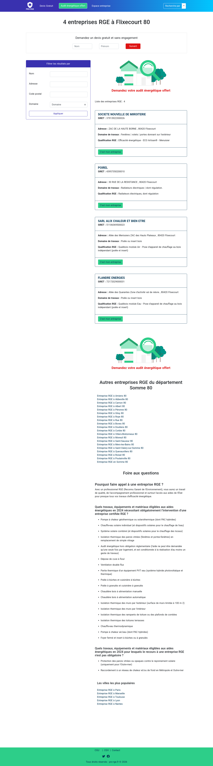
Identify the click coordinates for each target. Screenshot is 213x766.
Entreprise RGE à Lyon (108, 700)
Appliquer (58, 113)
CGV (106, 750)
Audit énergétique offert (73, 5)
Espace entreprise (101, 5)
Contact (116, 750)
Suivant (133, 46)
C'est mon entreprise (110, 152)
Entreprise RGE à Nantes (110, 704)
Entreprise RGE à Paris (109, 690)
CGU (97, 750)
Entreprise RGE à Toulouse (111, 697)
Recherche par (172, 5)
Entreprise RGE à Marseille (111, 693)
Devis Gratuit (46, 5)
